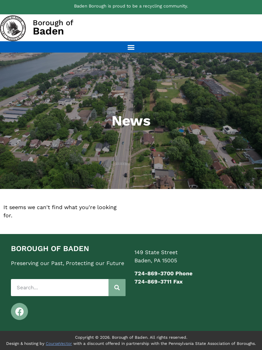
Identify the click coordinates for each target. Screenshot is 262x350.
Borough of (53, 27)
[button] (131, 47)
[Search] (117, 287)
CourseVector (59, 343)
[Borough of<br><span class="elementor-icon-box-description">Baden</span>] (13, 28)
